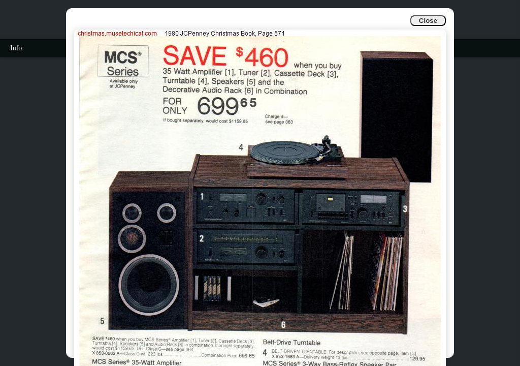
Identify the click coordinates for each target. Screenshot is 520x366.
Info (16, 48)
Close (428, 20)
